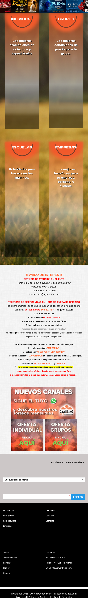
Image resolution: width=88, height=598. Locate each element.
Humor (6, 568)
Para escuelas (9, 521)
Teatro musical (10, 557)
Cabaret (6, 573)
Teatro (6, 552)
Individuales (8, 510)
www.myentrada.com (50, 344)
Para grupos (8, 516)
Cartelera (50, 516)
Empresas (8, 526)
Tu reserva (50, 510)
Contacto (50, 521)
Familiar (6, 563)
